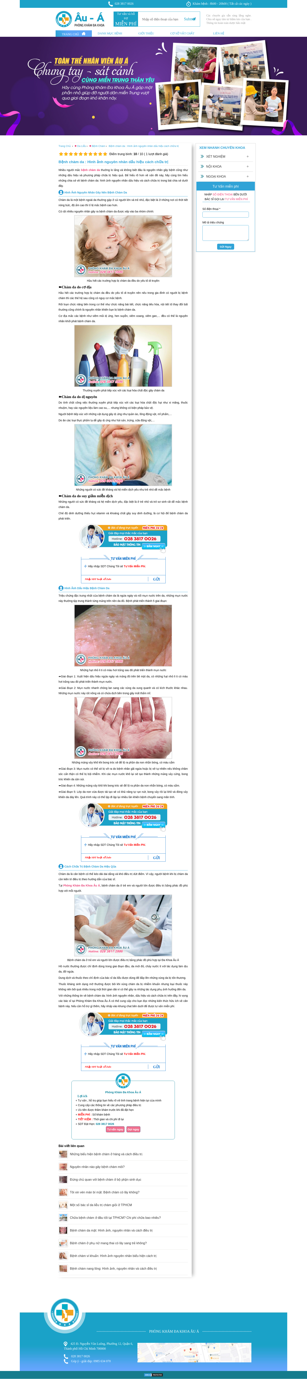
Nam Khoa (7, 1320)
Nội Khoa (214, 166)
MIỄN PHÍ (125, 23)
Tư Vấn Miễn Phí (134, 566)
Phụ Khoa (7, 1316)
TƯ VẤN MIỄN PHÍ (236, 199)
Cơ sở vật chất (182, 33)
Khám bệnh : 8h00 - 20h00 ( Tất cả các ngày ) (218, 3)
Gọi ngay (133, 1129)
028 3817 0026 (121, 4)
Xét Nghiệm (215, 156)
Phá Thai (6, 1328)
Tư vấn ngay (115, 1129)
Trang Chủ (74, 34)
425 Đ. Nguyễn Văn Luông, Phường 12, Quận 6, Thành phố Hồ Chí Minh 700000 (98, 1346)
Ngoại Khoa (216, 176)
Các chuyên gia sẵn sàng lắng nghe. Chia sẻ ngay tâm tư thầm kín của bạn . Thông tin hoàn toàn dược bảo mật (228, 19)
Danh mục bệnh (110, 33)
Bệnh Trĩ (6, 1312)
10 (105, 154)
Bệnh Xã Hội (9, 1324)
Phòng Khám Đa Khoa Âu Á (81, 885)
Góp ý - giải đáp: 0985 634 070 (87, 1361)
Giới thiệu (146, 33)
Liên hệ (218, 33)
